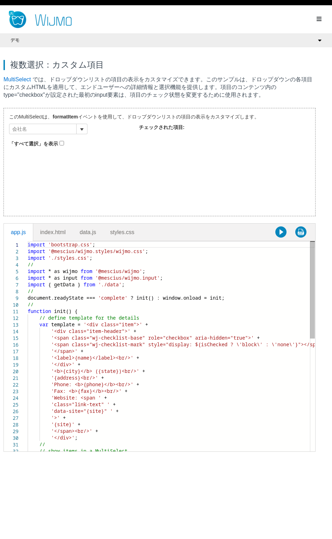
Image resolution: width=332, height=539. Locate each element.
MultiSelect (17, 79)
